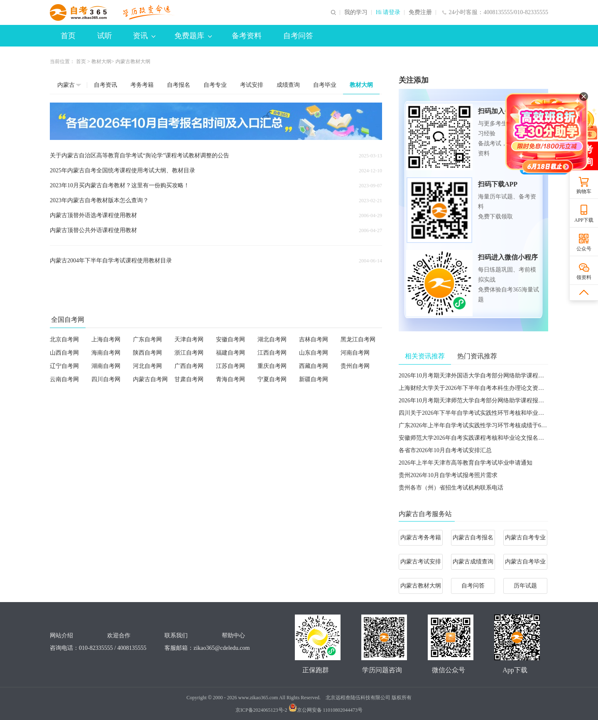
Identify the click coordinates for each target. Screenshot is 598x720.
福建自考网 (230, 353)
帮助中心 (233, 635)
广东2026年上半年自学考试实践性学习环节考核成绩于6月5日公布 (483, 425)
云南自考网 (64, 379)
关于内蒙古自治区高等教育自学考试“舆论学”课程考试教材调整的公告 (139, 155)
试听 (104, 36)
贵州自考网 (355, 366)
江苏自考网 (230, 366)
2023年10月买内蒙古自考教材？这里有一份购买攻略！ (119, 185)
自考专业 (215, 85)
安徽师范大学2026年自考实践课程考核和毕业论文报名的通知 (477, 438)
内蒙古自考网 (150, 379)
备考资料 (247, 36)
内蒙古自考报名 (473, 537)
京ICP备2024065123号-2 (261, 710)
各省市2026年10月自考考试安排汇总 (445, 450)
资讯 (144, 36)
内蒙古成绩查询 (473, 561)
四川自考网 (105, 379)
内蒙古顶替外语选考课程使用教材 (93, 215)
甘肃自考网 (188, 379)
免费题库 (193, 36)
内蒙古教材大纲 (420, 586)
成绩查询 (288, 85)
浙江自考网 (188, 353)
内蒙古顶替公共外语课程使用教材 (93, 230)
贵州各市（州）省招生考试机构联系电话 (451, 488)
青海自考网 (230, 379)
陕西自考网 (147, 353)
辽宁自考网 (64, 366)
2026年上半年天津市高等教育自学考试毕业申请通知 (465, 463)
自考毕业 (324, 85)
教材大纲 (101, 61)
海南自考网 (105, 353)
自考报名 (178, 85)
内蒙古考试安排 (420, 561)
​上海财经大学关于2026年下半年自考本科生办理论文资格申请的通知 (486, 388)
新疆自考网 (313, 379)
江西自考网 (272, 353)
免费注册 (420, 12)
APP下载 (583, 220)
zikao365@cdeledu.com (222, 648)
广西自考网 (188, 366)
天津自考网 (188, 339)
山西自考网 (64, 353)
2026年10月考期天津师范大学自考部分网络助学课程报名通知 (477, 400)
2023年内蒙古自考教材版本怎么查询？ (99, 200)
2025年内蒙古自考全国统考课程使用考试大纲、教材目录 (122, 170)
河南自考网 (355, 353)
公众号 (583, 249)
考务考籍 (142, 85)
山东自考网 (313, 353)
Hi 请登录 (388, 12)
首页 (68, 36)
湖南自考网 (105, 366)
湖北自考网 (272, 339)
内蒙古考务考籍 (420, 537)
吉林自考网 (313, 339)
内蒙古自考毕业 (525, 561)
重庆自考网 (272, 366)
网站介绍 (61, 635)
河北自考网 (147, 366)
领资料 (583, 277)
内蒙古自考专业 (525, 537)
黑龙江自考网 (358, 339)
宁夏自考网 (272, 379)
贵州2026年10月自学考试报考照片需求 (448, 475)
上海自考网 (105, 339)
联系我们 (176, 635)
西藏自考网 (313, 366)
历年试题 (525, 586)
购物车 (583, 191)
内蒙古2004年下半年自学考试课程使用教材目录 (111, 260)
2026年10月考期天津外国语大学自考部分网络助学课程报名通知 (480, 375)
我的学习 (356, 12)
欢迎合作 (118, 635)
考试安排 (251, 85)
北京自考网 (64, 339)
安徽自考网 (230, 339)
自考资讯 (105, 85)
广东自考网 (147, 339)
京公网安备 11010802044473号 (326, 710)
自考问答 (298, 36)
